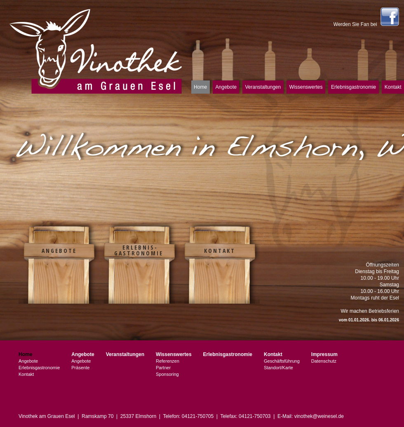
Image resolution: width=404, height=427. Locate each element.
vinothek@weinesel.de (319, 416)
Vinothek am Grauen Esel (96, 50)
